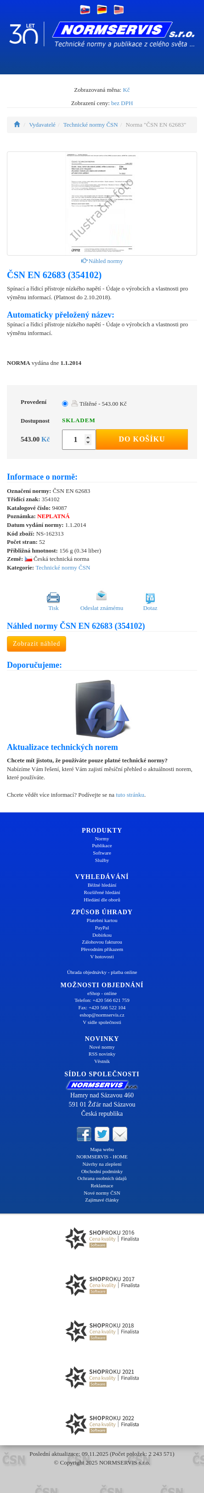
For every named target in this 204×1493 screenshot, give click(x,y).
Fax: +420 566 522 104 (102, 1007)
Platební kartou (102, 920)
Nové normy (101, 1047)
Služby (102, 860)
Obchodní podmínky (102, 1171)
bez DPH (122, 103)
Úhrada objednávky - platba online (102, 972)
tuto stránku (130, 794)
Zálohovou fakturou (102, 942)
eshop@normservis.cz (101, 1015)
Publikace (102, 845)
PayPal (102, 927)
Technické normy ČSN (90, 124)
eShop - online (102, 993)
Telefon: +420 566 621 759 (102, 1000)
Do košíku (142, 439)
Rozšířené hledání (102, 892)
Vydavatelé (42, 124)
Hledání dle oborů (102, 899)
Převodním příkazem (102, 949)
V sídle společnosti (102, 1022)
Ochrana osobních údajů (102, 1178)
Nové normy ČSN (102, 1193)
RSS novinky (102, 1054)
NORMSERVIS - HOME (102, 1156)
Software (102, 853)
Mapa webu (102, 1149)
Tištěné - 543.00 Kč (99, 403)
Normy (102, 838)
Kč (126, 89)
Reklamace (102, 1185)
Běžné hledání (102, 885)
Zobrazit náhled (36, 643)
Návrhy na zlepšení (102, 1164)
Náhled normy (102, 260)
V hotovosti (101, 956)
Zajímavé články (102, 1199)
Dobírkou (102, 935)
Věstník (102, 1061)
